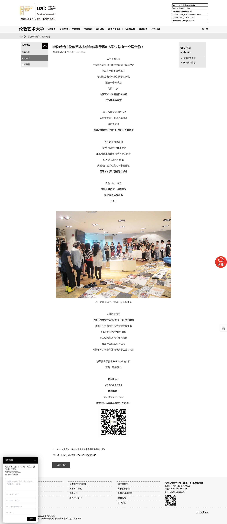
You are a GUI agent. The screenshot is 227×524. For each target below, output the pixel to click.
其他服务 (143, 29)
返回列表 (61, 465)
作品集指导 (25, 498)
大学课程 (64, 29)
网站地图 (51, 515)
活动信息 (26, 52)
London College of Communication (186, 14)
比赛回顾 (26, 64)
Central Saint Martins (181, 8)
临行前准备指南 (125, 493)
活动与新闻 (33, 36)
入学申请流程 (26, 493)
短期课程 (100, 29)
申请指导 (76, 29)
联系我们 (156, 29)
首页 (21, 36)
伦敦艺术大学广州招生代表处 (63, 52)
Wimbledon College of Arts (183, 21)
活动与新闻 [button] (130, 29)
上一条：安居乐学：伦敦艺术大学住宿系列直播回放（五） (79, 449)
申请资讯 (88, 29)
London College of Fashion (183, 17)
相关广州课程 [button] (114, 29)
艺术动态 (26, 58)
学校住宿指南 (124, 488)
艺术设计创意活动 (77, 484)
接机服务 (122, 498)
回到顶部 (200, 512)
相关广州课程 (75, 498)
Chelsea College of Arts (182, 11)
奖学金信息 (123, 484)
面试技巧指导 (189, 62)
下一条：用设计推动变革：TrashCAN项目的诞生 (75, 455)
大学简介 (51, 29)
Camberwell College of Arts (183, 5)
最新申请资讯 (189, 58)
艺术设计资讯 (75, 488)
